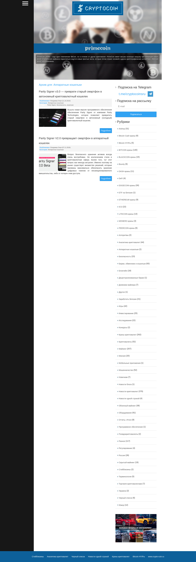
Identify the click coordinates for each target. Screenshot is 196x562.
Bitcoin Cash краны (127, 136)
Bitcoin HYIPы (125, 143)
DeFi (121, 178)
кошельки (70, 105)
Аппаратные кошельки (56, 103)
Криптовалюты (125, 342)
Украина (122, 491)
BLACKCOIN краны (127, 157)
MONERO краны (126, 221)
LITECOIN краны (126, 214)
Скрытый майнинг (127, 462)
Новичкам (123, 377)
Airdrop (122, 129)
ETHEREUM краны (127, 200)
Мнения (122, 356)
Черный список (125, 498)
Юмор (121, 505)
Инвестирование (126, 313)
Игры (121, 306)
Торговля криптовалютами (130, 484)
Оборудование (125, 413)
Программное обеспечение (131, 427)
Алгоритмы (124, 235)
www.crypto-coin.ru (156, 556)
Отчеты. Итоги (125, 420)
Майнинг (122, 349)
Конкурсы (123, 328)
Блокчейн (123, 271)
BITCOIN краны (125, 150)
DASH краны (124, 171)
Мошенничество (126, 370)
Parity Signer (51, 105)
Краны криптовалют (127, 335)
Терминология (125, 477)
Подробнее (106, 131)
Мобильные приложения (130, 363)
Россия (122, 455)
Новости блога (125, 384)
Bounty (122, 164)
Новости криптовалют (128, 391)
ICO (120, 207)
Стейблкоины (125, 469)
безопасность (61, 105)
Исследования (125, 320)
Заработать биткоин (128, 299)
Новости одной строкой (129, 399)
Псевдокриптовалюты (128, 434)
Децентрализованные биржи (131, 278)
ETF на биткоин (126, 193)
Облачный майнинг (127, 406)
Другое (122, 292)
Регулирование (125, 448)
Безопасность (125, 257)
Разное (122, 441)
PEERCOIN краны (127, 228)
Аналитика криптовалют (129, 242)
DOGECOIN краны (127, 186)
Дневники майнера (127, 285)
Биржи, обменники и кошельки (132, 264)
